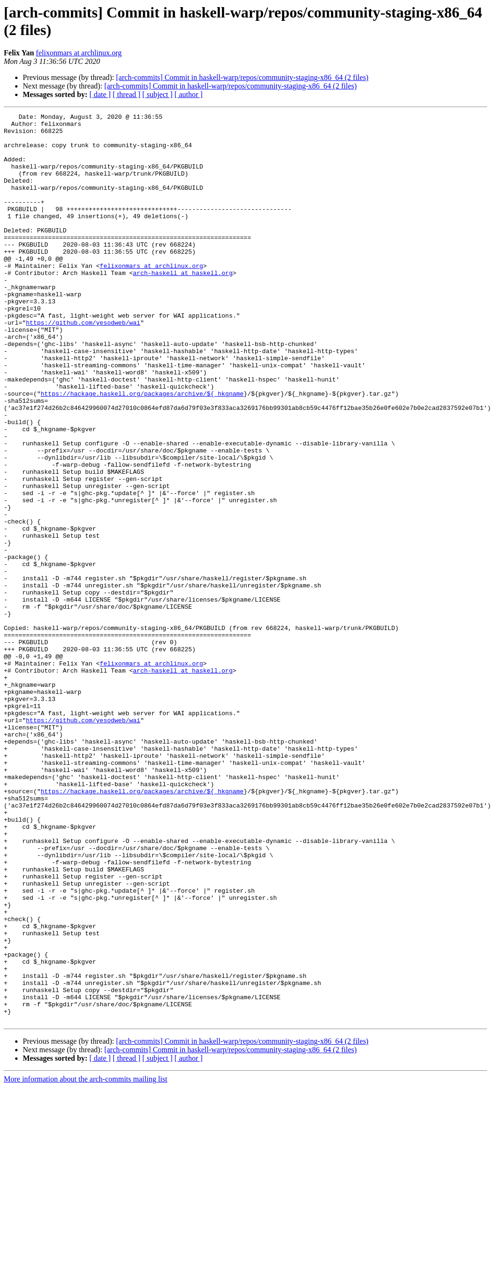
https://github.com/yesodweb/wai (83, 365)
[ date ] (100, 94)
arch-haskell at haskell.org (183, 305)
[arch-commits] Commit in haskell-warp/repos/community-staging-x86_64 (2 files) (242, 77)
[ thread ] (126, 94)
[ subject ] (157, 94)
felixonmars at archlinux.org (79, 53)
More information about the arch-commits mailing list (85, 1261)
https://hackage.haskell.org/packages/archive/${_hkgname (142, 450)
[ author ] (189, 94)
